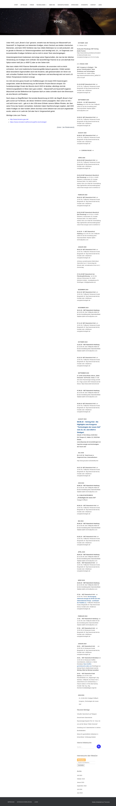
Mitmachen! (74, 5)
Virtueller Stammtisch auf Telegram (87, 714)
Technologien (41, 5)
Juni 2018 (80, 793)
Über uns (52, 5)
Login (36, 802)
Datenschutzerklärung (24, 802)
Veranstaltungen (63, 5)
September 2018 (81, 786)
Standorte (84, 5)
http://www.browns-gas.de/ (19, 119)
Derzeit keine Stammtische (84, 717)
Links (100, 5)
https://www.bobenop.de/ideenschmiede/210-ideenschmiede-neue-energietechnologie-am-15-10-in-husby (89, 55)
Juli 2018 (79, 789)
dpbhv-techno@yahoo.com (89, 625)
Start (16, 5)
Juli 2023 (79, 775)
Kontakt (93, 5)
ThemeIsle (107, 802)
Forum (32, 5)
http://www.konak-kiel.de (93, 201)
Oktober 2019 (81, 779)
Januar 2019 (80, 782)
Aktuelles (24, 5)
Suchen (81, 765)
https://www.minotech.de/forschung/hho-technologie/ (29, 122)
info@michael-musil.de (91, 668)
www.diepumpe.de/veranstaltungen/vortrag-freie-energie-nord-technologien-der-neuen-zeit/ (89, 444)
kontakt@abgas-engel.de (89, 688)
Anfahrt (85, 280)
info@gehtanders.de (90, 282)
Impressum (11, 802)
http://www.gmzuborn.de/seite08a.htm (87, 460)
